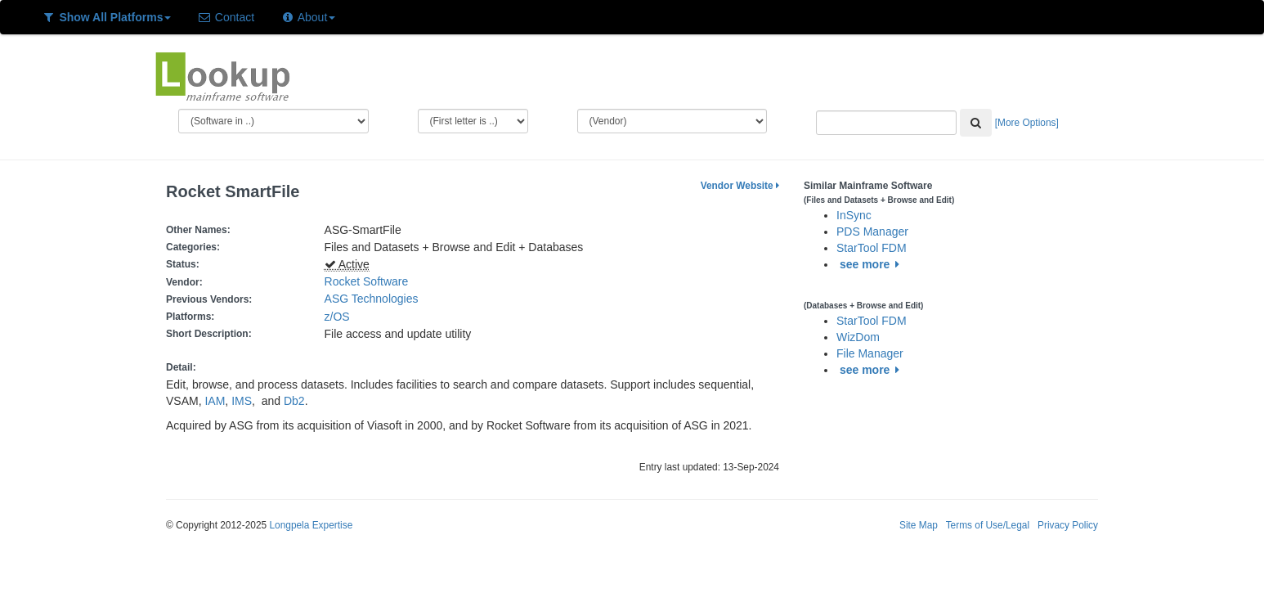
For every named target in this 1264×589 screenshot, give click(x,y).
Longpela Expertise (310, 525)
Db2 (294, 400)
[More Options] (1027, 122)
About (307, 17)
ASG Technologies (372, 298)
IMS (241, 400)
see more (872, 264)
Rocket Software (367, 281)
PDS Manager (872, 231)
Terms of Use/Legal (987, 525)
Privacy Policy (1068, 525)
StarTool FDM (871, 247)
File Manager (869, 353)
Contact (225, 17)
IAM (214, 400)
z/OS (340, 316)
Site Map (918, 525)
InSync (854, 215)
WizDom (858, 337)
